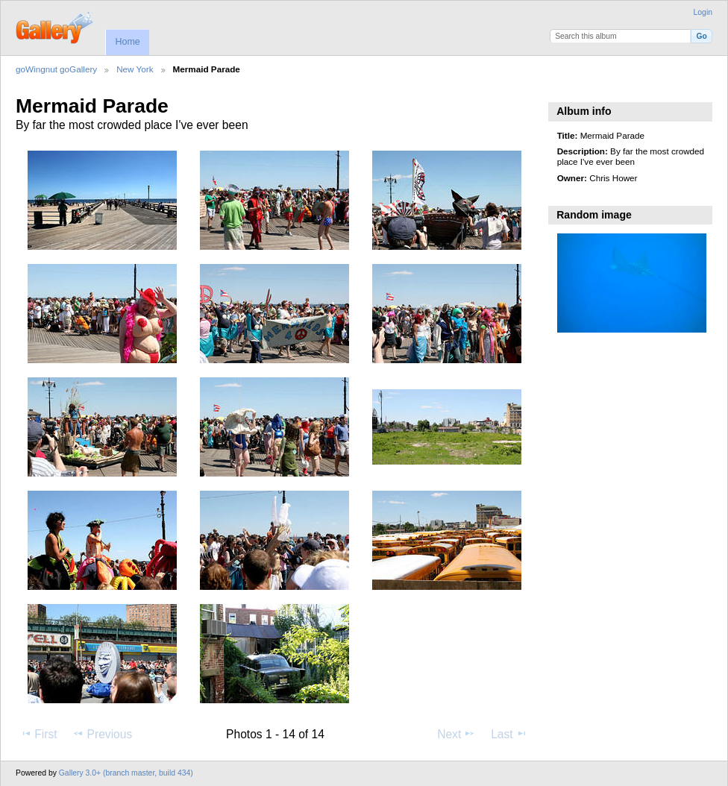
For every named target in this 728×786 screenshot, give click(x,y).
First (38, 734)
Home (127, 42)
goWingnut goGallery (56, 69)
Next (456, 734)
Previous (102, 734)
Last (509, 734)
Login (703, 12)
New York (134, 69)
